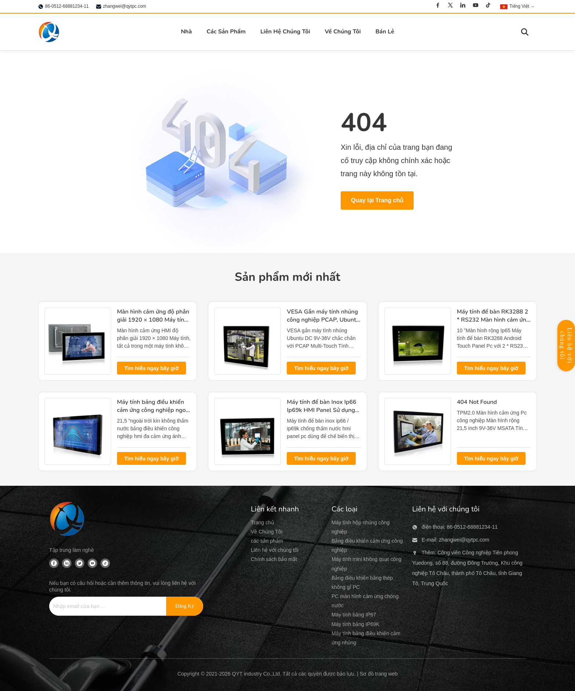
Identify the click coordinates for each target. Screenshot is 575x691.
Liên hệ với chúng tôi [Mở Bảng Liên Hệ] (566, 346)
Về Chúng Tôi (343, 32)
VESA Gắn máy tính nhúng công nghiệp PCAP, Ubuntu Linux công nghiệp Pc (323, 320)
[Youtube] (476, 6)
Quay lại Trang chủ (377, 200)
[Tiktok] (488, 6)
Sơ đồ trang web (379, 674)
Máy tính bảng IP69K (356, 624)
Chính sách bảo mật (274, 559)
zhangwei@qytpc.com (124, 6)
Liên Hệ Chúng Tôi (285, 32)
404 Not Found (477, 402)
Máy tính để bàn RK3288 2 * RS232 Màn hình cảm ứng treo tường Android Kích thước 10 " (493, 324)
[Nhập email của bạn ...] (104, 606)
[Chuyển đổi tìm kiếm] (524, 32)
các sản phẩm (267, 541)
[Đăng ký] (184, 606)
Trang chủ (262, 522)
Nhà (186, 32)
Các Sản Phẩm (226, 32)
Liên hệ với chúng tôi (275, 550)
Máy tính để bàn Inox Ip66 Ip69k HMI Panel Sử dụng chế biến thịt (321, 410)
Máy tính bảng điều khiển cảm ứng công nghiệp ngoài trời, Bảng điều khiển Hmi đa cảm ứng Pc (153, 414)
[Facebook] (438, 6)
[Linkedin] (463, 6)
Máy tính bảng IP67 (354, 615)
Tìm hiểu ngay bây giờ (151, 368)
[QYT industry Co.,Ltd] (67, 519)
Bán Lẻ (385, 32)
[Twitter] (450, 6)
